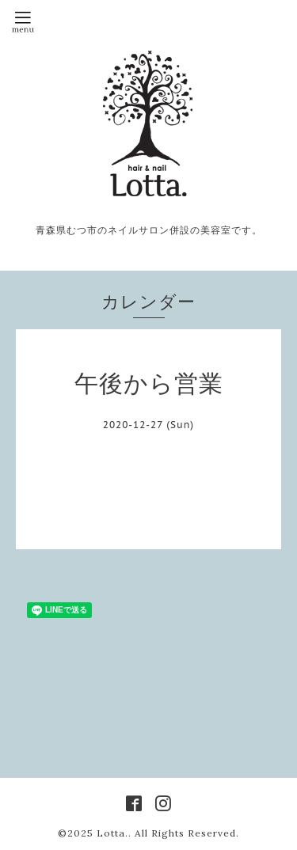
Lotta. (112, 833)
